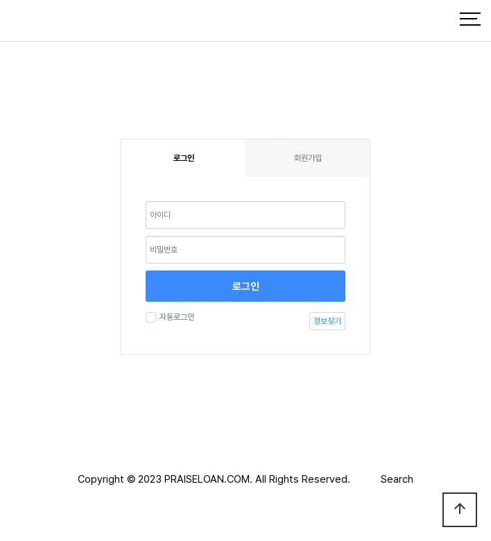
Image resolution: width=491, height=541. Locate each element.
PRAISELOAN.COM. (208, 479)
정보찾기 (327, 321)
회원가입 (308, 158)
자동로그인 (175, 317)
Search (397, 479)
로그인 (245, 286)
